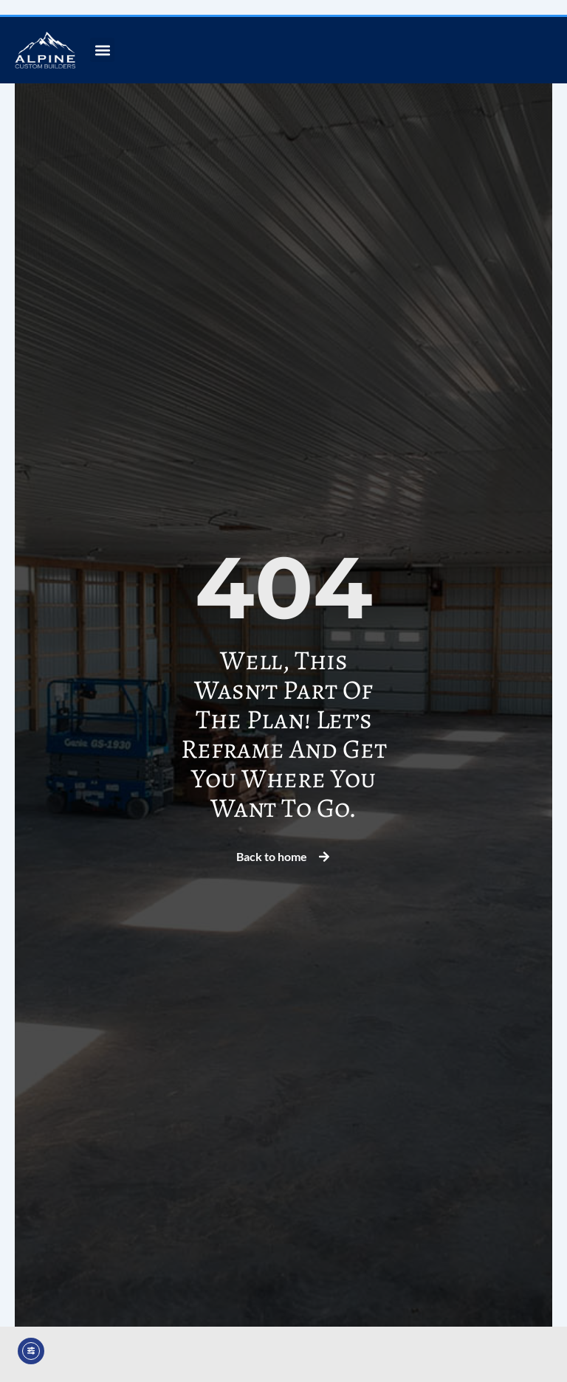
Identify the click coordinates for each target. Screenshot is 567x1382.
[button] (102, 50)
